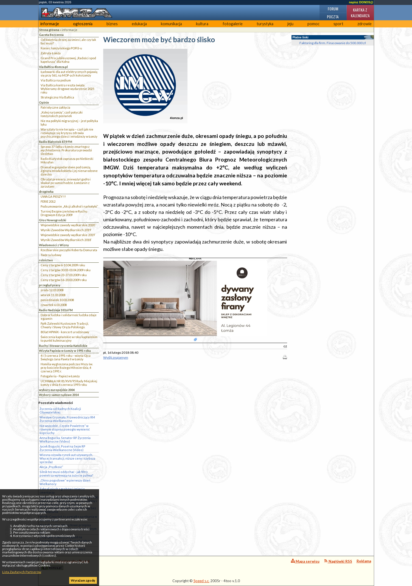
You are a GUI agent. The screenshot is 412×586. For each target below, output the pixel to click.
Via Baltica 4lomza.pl (53, 67)
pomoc (313, 23)
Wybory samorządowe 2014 (59, 395)
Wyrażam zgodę (83, 580)
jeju (290, 23)
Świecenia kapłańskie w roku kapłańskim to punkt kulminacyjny (69, 338)
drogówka (46, 191)
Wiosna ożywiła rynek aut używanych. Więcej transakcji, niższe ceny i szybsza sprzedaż (67, 458)
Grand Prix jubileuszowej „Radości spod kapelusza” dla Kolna (68, 59)
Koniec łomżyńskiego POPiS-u (61, 48)
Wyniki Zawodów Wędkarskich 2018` (66, 240)
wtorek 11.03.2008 (53, 295)
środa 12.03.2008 (52, 290)
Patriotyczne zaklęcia (55, 107)
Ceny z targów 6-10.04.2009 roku (63, 265)
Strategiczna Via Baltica (57, 97)
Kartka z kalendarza (360, 12)
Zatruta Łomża (51, 53)
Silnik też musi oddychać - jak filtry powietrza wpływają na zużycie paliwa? (66, 473)
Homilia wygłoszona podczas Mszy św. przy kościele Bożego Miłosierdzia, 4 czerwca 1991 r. (67, 367)
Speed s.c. (201, 581)
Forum (333, 9)
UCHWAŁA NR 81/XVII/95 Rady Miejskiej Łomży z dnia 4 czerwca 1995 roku (69, 382)
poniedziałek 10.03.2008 (57, 300)
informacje (49, 23)
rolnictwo (46, 260)
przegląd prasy (49, 285)
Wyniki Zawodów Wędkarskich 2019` (66, 230)
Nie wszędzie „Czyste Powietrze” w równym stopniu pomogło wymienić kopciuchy (65, 429)
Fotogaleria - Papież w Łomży (60, 376)
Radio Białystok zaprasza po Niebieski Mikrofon (67, 160)
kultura (202, 23)
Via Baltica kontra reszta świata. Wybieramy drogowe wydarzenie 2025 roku (67, 88)
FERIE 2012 (48, 201)
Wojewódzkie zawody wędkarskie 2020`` (68, 225)
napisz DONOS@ (361, 2)
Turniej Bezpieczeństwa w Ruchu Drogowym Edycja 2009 (64, 213)
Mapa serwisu (305, 561)
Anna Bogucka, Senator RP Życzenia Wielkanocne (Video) (65, 439)
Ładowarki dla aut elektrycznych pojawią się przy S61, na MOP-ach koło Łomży (69, 73)
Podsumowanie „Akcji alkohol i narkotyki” (69, 206)
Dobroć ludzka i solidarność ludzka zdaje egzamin (69, 316)
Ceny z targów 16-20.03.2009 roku (64, 280)
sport (338, 23)
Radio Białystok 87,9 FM (55, 141)
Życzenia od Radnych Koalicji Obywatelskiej (60, 410)
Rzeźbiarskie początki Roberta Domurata (69, 250)
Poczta (333, 16)
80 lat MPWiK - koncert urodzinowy (65, 332)
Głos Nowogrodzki (52, 220)
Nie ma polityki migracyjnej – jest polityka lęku (69, 122)
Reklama (364, 561)
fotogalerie (233, 23)
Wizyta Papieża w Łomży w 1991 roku (65, 350)
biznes (112, 23)
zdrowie (364, 23)
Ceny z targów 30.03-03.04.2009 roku (66, 270)
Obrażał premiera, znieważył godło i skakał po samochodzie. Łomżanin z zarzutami (66, 182)
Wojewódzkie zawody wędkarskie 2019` (68, 235)
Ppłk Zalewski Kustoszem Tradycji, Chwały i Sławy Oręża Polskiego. (65, 325)
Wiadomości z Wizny (54, 245)
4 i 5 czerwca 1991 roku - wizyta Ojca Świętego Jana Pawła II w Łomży (66, 357)
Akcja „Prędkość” (51, 467)
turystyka (265, 23)
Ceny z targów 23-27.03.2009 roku (64, 275)
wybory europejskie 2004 (57, 390)
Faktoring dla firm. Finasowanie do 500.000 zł (332, 43)
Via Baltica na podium (56, 80)
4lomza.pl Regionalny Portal (65, 564)
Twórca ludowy (51, 255)
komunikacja (171, 23)
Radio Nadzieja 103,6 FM (56, 310)
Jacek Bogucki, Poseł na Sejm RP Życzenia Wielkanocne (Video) (62, 448)
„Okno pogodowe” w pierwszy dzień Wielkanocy (65, 482)
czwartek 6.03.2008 (54, 305)
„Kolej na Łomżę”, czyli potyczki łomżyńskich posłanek (62, 114)
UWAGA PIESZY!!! (53, 196)
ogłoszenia (83, 23)
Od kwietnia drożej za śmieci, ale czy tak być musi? (68, 41)
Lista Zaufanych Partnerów (21, 572)
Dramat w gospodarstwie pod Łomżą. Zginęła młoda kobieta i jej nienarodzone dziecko (69, 170)
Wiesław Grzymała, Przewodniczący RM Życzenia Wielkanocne (67, 419)
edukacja (139, 23)
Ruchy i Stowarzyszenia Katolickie (63, 345)
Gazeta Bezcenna (51, 34)
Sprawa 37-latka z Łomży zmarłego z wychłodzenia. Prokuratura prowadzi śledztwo (66, 150)
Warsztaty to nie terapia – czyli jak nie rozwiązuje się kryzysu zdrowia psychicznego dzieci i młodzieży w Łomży (69, 133)
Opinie (44, 102)
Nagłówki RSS (338, 561)
